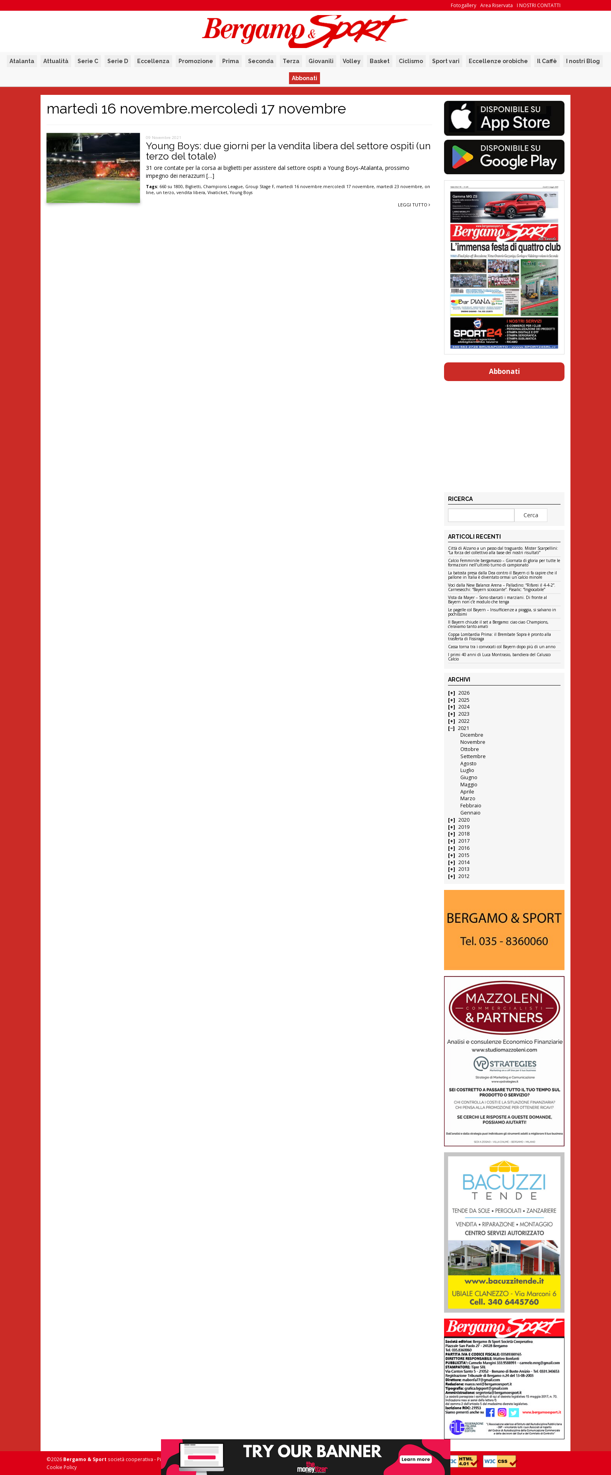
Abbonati (304, 78)
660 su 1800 (171, 186)
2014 (463, 862)
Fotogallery (463, 5)
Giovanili (321, 61)
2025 (463, 700)
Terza (291, 61)
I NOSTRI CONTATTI (539, 5)
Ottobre (469, 749)
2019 (463, 827)
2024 (463, 706)
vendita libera (191, 192)
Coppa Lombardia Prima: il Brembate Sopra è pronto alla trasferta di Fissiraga (499, 636)
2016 (463, 848)
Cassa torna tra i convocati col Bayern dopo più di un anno (501, 647)
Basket (380, 61)
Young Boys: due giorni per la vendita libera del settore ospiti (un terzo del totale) (288, 151)
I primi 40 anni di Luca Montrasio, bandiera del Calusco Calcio (499, 657)
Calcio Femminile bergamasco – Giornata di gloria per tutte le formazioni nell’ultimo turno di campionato (504, 563)
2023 (463, 714)
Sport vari (446, 61)
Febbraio (470, 805)
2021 (463, 728)
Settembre (473, 756)
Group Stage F (259, 186)
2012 (463, 876)
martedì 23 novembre (399, 186)
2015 (463, 855)
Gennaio (470, 812)
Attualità (55, 61)
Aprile (467, 791)
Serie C (88, 61)
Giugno (468, 777)
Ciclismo (411, 61)
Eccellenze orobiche (498, 61)
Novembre (472, 742)
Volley (352, 61)
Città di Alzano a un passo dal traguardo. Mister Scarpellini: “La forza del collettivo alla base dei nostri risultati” (503, 550)
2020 (463, 819)
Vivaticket (217, 192)
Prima (230, 61)
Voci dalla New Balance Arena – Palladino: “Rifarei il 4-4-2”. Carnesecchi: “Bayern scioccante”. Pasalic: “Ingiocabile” (501, 587)
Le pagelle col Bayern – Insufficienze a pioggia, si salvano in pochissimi (502, 612)
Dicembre (471, 735)
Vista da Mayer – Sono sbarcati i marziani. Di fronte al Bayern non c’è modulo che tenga (497, 600)
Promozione (195, 61)
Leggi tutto (414, 205)
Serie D (117, 61)
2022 (463, 721)
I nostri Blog (583, 61)
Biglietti (193, 186)
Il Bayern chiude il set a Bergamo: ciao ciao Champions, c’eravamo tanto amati (498, 624)
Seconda (260, 61)
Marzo (467, 798)
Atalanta (22, 61)
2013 (463, 869)
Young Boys (241, 192)
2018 (463, 833)
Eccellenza (153, 61)
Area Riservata (496, 5)
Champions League (223, 186)
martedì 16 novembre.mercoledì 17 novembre (325, 186)
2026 (463, 692)
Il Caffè (547, 61)
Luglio (467, 770)
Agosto (468, 763)
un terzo (165, 192)
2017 (463, 841)
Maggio (468, 784)
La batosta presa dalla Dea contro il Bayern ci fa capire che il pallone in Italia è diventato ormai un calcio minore (502, 575)
